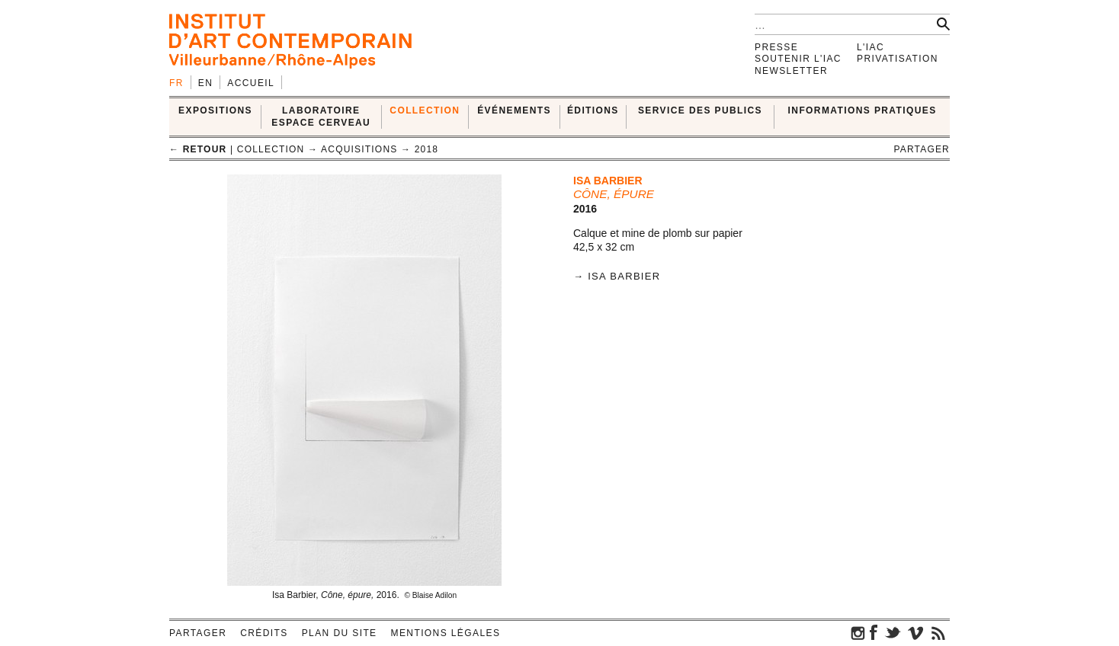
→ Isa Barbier (616, 276)
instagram (858, 632)
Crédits (263, 633)
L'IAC (870, 47)
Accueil (250, 83)
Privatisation (897, 58)
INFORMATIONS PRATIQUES (862, 110)
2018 (427, 149)
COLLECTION (425, 110)
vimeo (915, 632)
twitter (892, 632)
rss (938, 632)
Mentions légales (446, 633)
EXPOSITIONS (215, 110)
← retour (197, 149)
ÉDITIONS (593, 110)
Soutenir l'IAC (798, 58)
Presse (776, 47)
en (205, 83)
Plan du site (339, 633)
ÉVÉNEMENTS (514, 110)
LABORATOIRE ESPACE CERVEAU (320, 116)
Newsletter (791, 71)
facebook (873, 632)
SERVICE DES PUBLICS (700, 110)
